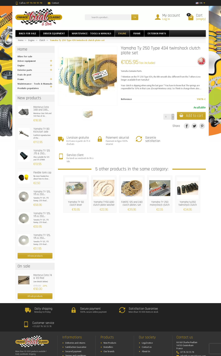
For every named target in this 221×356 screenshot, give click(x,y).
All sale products (34, 296)
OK (134, 17)
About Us (146, 337)
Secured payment (73, 337)
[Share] (187, 126)
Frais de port (24, 74)
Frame (21, 79)
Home (22, 49)
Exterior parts (25, 69)
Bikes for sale (25, 56)
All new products (35, 255)
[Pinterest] (202, 126)
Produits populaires (28, 88)
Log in (166, 19)
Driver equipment (27, 60)
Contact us (147, 332)
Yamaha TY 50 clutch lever (76, 186)
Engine (21, 65)
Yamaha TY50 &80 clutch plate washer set (104, 187)
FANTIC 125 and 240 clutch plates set (131, 186)
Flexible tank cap (42, 172)
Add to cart (191, 115)
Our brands (109, 337)
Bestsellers (108, 332)
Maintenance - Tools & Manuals (35, 83)
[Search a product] (108, 17)
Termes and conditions (75, 341)
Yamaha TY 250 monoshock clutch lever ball (160, 187)
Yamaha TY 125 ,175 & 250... (41, 152)
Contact (53, 2)
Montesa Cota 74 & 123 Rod (42, 276)
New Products (110, 328)
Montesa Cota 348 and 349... (41, 108)
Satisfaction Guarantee (75, 332)
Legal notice (147, 328)
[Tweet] (194, 126)
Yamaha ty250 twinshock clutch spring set (188, 187)
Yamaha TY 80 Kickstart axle (41, 130)
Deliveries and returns (75, 328)
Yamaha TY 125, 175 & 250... (41, 193)
